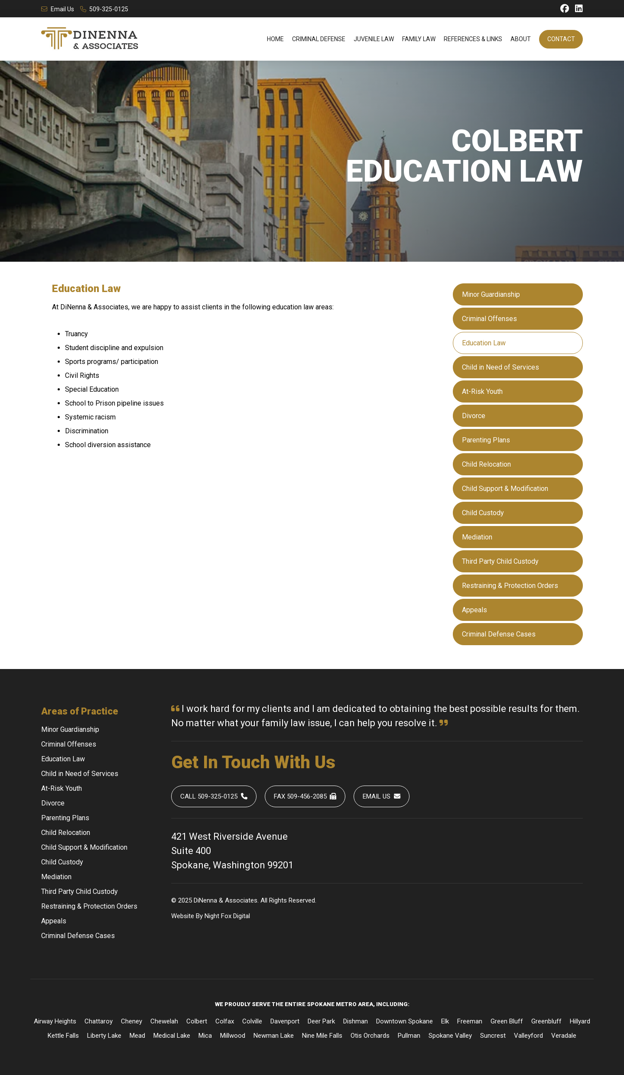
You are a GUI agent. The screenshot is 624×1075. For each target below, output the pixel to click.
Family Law (419, 39)
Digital (241, 916)
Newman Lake (274, 1035)
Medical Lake (171, 1035)
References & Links (473, 39)
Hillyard (580, 1021)
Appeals (474, 610)
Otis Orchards (370, 1035)
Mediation (477, 537)
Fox (226, 916)
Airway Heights (55, 1021)
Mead (137, 1035)
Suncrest (493, 1035)
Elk (445, 1021)
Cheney (131, 1021)
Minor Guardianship (491, 294)
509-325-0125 (104, 9)
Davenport (284, 1021)
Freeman (469, 1021)
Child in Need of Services (500, 367)
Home (275, 39)
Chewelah (164, 1021)
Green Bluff (507, 1021)
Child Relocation (486, 464)
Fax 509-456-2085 (305, 796)
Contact (561, 39)
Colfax (224, 1021)
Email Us (57, 9)
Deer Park (321, 1021)
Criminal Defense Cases (499, 634)
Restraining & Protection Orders (510, 585)
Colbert (196, 1021)
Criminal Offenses (489, 319)
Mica (205, 1035)
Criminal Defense (318, 39)
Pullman (409, 1035)
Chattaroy (98, 1021)
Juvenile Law (374, 39)
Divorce (473, 416)
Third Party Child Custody (500, 561)
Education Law (484, 343)
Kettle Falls (63, 1035)
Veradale (563, 1035)
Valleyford (528, 1035)
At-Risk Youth (482, 391)
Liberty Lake (104, 1035)
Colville (252, 1021)
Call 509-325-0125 (213, 796)
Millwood (232, 1035)
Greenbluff (546, 1021)
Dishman (355, 1021)
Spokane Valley (450, 1035)
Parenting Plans (486, 440)
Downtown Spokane (404, 1021)
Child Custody (483, 513)
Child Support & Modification (505, 488)
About (520, 39)
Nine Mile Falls (322, 1035)
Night (212, 916)
